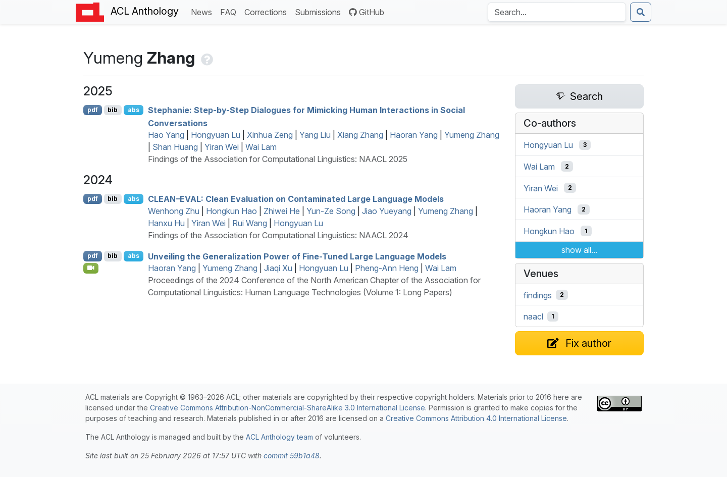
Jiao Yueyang (386, 211)
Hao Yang (166, 135)
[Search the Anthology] (557, 12)
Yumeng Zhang (471, 135)
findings (538, 295)
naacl (533, 316)
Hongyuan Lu (215, 135)
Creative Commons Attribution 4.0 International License (476, 418)
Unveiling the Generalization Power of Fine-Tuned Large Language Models (297, 256)
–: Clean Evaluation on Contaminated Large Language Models (296, 199)
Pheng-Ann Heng (387, 268)
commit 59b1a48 (292, 455)
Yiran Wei (221, 147)
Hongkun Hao (231, 211)
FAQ (230, 11)
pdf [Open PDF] (92, 110)
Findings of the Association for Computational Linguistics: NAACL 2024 (278, 235)
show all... (579, 250)
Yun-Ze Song (330, 211)
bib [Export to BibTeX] (113, 110)
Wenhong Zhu (173, 211)
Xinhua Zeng (270, 135)
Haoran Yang (414, 135)
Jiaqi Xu (278, 268)
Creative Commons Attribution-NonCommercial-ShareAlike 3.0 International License (287, 407)
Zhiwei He (282, 211)
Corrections (267, 11)
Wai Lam (261, 147)
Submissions (320, 11)
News (203, 11)
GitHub (366, 12)
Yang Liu (315, 135)
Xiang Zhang (360, 135)
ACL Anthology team (279, 437)
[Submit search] (640, 12)
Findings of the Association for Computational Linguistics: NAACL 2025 (277, 159)
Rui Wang (249, 223)
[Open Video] (90, 268)
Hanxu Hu (166, 223)
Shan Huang (175, 147)
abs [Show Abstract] (133, 110)
